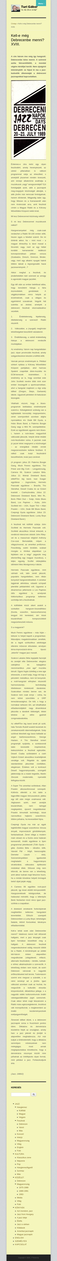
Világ (19, 1144)
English (20, 1147)
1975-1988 (23, 1187)
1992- (21, 1194)
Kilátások (21, 1228)
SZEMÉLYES (21, 1241)
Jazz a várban (23, 1224)
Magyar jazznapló (25, 1234)
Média (19, 1197)
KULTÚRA (19, 1154)
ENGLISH (19, 1238)
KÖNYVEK (20, 1207)
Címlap (13, 24)
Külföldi (22, 1110)
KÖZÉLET (19, 1177)
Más (21, 1131)
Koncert (20, 1134)
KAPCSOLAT (21, 1244)
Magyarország (23, 1141)
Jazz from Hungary (25, 1214)
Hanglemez (22, 1107)
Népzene (21, 1161)
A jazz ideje (22, 1217)
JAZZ (17, 1104)
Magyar (22, 1114)
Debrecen (23, 1124)
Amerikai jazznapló (25, 1231)
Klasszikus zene (24, 1157)
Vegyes (22, 1117)
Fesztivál (21, 1121)
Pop (19, 1164)
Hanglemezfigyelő (25, 1167)
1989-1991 (23, 1191)
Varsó (21, 1127)
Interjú (19, 1137)
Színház (20, 1171)
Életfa (19, 1221)
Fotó (19, 1151)
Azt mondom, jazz (25, 1211)
